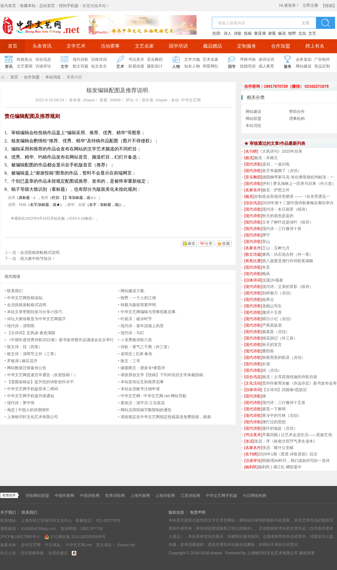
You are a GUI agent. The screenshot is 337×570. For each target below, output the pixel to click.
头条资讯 (42, 46)
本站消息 (53, 77)
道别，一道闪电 (276, 164)
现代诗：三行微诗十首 (281, 228)
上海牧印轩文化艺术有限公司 (32, 417)
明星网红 (210, 66)
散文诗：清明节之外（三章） (32, 354)
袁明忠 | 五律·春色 (136, 354)
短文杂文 (99, 66)
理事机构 (297, 118)
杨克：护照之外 (276, 190)
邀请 (191, 243)
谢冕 (272, 33)
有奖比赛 (253, 261)
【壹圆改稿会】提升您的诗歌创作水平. (41, 382)
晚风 (266, 273)
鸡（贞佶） (272, 370)
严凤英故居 (272, 325)
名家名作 (253, 190)
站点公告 (8, 553)
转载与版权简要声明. (139, 305)
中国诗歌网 (90, 495)
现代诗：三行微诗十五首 (283, 402)
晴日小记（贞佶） (278, 319)
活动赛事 (110, 46)
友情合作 (9, 495)
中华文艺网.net (2, 77)
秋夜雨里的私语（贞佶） (283, 357)
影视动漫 (136, 66)
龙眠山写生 (272, 306)
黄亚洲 (260, 33)
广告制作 (322, 59)
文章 (306, 23)
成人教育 (266, 66)
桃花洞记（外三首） (279, 338)
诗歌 (238, 33)
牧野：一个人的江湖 (138, 298)
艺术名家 (210, 59)
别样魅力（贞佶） (278, 293)
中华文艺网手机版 (221, 495)
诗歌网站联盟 (37, 495)
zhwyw (89, 100)
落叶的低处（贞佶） (279, 428)
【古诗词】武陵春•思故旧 (284, 389)
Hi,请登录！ (289, 5)
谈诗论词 (266, 59)
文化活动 (253, 383)
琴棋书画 (248, 59)
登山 (266, 241)
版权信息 (176, 512)
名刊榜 (251, 151)
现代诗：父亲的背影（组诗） (287, 286)
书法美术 (136, 59)
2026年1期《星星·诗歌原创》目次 (287, 454)
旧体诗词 (99, 59)
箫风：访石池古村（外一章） (287, 254)
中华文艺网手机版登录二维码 (32, 389)
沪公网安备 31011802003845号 (75, 536)
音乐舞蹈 (155, 59)
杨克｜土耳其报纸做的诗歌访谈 (289, 376)
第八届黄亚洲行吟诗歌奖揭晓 (287, 261)
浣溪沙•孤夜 (272, 280)
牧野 (292, 33)
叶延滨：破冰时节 (136, 319)
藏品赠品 (212, 46)
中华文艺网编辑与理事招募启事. (149, 312)
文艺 (312, 33)
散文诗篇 (80, 66)
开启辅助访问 (319, 3)
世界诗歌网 (115, 495)
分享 (209, 243)
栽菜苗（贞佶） (276, 331)
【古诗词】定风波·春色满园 (31, 333)
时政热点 (25, 59)
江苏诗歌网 (190, 495)
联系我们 (15, 291)
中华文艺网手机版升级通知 (30, 396)
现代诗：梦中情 (20, 403)
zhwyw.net (126, 545)
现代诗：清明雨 (20, 326)
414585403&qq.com (39, 528)
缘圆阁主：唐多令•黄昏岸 (143, 368)
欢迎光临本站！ (96, 5)
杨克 (282, 33)
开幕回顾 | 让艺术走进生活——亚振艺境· (297, 434)
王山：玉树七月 (276, 248)
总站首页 (47, 5)
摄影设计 (155, 66)
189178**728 (91, 528)
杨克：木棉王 (266, 157)
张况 (249, 441)
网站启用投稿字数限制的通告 (146, 410)
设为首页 (8, 5)
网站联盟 (253, 118)
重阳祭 (268, 351)
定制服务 (246, 46)
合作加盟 (280, 46)
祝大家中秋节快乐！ (38, 258)
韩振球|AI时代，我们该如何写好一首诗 (296, 460)
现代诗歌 (80, 59)
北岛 (302, 33)
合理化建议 (58, 553)
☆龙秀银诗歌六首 (136, 340)
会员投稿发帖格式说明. (40, 252)
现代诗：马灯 (132, 333)
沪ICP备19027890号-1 (20, 536)
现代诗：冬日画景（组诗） (285, 209)
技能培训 (248, 66)
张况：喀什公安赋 (278, 447)
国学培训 (178, 46)
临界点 (268, 299)
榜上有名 (314, 46)
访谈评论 (43, 66)
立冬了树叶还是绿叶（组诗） (287, 222)
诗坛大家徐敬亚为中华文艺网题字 (36, 319)
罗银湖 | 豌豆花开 (22, 361)
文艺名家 (144, 46)
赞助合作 (297, 111)
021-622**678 (108, 520)
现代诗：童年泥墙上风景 (142, 326)
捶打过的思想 (274, 422)
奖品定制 (322, 66)
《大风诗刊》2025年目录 (280, 151)
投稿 (248, 33)
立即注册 (310, 5)
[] (251, 151)
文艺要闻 (25, 66)
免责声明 (198, 512)
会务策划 (303, 59)
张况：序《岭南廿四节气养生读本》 (285, 441)
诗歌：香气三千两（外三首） (146, 347)
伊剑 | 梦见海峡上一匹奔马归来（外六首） (299, 183)
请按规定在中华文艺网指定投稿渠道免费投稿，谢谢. (166, 417)
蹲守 (266, 235)
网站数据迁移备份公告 (26, 368)
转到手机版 (69, 5)
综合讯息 (43, 59)
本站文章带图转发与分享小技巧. (35, 312)
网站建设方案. (133, 291)
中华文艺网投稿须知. (25, 298)
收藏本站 (28, 5)
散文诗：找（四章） (24, 347)
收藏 (226, 243)
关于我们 (8, 512)
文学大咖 (192, 59)
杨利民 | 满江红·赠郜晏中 (280, 467)
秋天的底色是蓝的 (278, 215)
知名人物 (192, 66)
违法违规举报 (32, 553)
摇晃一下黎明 (274, 409)
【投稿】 (329, 5)
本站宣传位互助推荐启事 (142, 382)
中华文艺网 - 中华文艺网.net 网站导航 (154, 396)
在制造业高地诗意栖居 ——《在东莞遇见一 (292, 196)
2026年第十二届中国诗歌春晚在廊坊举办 (298, 203)
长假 (266, 364)
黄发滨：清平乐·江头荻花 (143, 403)
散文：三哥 (130, 361)
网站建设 (303, 66)
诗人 (228, 33)
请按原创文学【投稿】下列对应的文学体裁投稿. (162, 375)
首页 (12, 46)
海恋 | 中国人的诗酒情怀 (28, 410)
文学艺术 (76, 46)
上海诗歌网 (165, 495)
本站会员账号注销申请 (140, 389)
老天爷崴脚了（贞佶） (281, 170)
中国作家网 (64, 495)
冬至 (266, 267)
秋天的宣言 (272, 344)
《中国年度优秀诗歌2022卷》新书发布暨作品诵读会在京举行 (60, 340)
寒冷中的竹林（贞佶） (281, 415)
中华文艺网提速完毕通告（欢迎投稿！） (42, 375)
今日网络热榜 (254, 495)
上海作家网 (140, 495)
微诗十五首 (272, 312)
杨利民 (251, 467)
